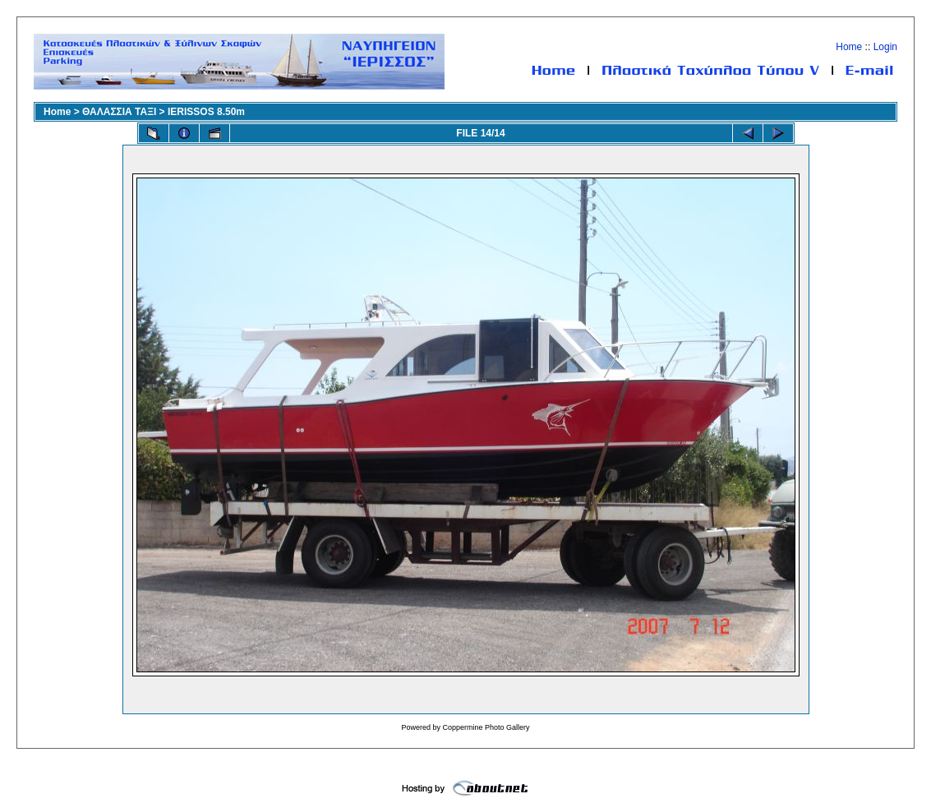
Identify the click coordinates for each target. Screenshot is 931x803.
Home (849, 47)
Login (885, 47)
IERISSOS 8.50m (206, 112)
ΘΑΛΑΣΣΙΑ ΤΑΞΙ (119, 112)
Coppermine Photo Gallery (485, 727)
